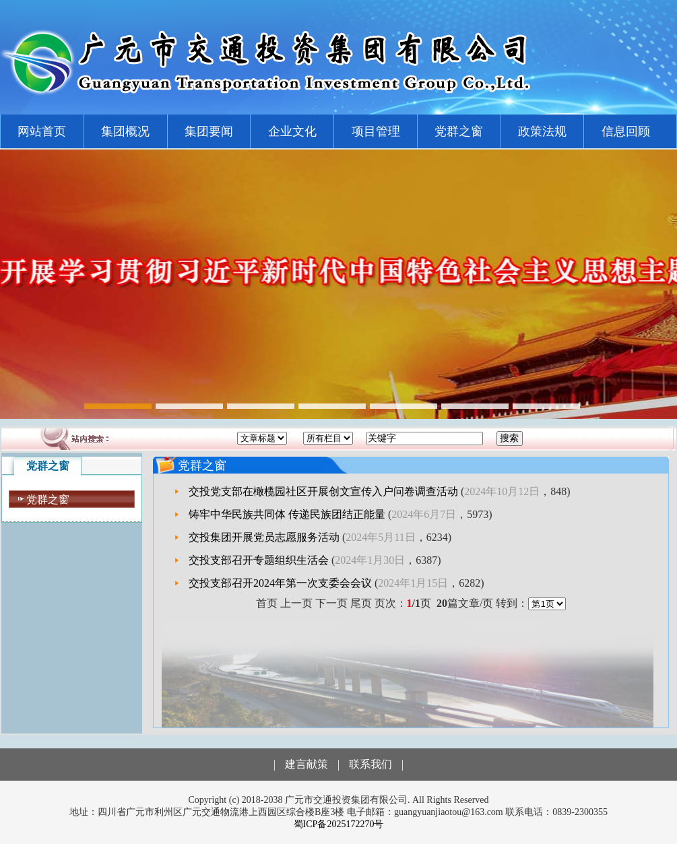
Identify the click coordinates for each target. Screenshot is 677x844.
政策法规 (542, 131)
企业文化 (292, 131)
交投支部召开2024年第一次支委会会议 (280, 583)
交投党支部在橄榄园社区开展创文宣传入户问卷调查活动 (323, 491)
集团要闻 (209, 131)
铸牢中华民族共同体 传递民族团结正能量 (287, 514)
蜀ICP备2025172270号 (339, 824)
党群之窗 (458, 131)
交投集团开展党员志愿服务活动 (264, 537)
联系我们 (370, 764)
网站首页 (42, 131)
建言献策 (306, 764)
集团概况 (125, 131)
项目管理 (376, 131)
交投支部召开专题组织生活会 (259, 560)
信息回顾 (626, 131)
